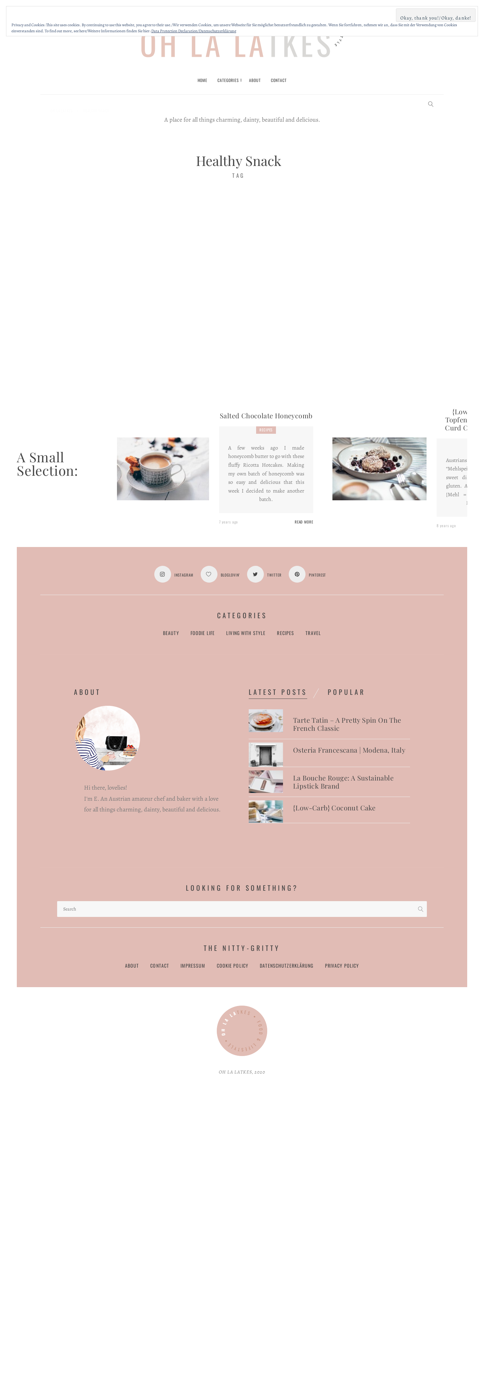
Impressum (192, 966)
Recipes (266, 429)
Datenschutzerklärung (286, 966)
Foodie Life (203, 633)
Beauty (171, 633)
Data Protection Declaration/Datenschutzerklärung (193, 31)
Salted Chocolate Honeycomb (266, 415)
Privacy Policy (342, 966)
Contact (159, 966)
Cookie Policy (233, 966)
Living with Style (246, 633)
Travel (313, 633)
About (132, 966)
